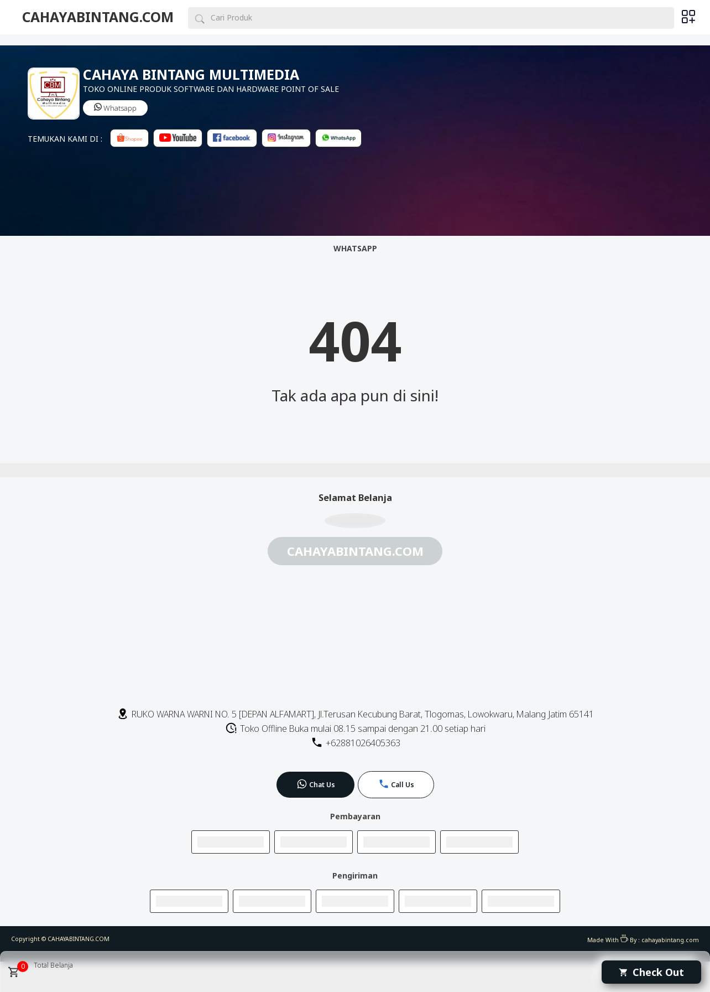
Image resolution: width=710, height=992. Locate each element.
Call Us (396, 783)
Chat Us (315, 783)
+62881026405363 (355, 743)
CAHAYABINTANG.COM (98, 17)
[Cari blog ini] (431, 18)
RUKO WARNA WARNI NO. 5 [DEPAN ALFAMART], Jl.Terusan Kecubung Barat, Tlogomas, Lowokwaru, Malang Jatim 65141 (355, 714)
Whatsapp (115, 108)
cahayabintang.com (670, 940)
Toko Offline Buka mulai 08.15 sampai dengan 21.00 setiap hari (355, 728)
